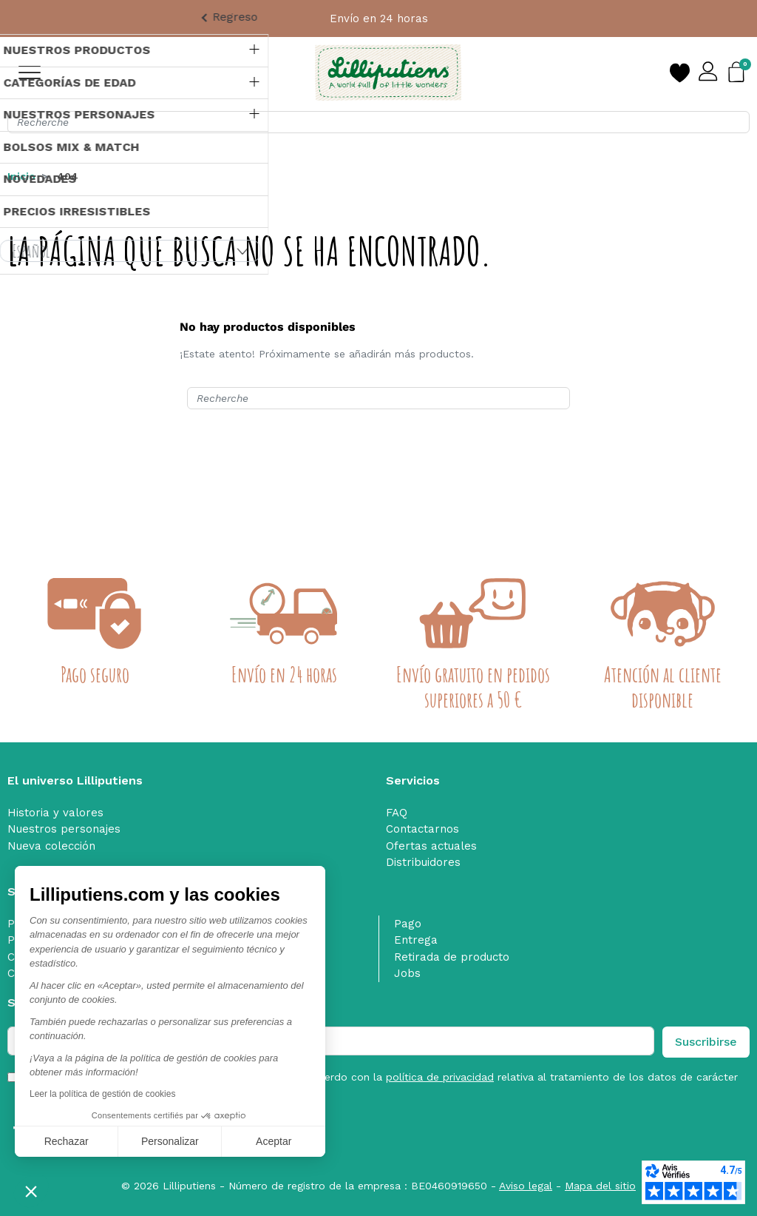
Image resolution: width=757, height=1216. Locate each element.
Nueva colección (51, 846)
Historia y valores (55, 812)
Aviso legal (525, 1186)
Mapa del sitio (600, 1186)
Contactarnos (422, 829)
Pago (407, 923)
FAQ (396, 812)
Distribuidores (423, 862)
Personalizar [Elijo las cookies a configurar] (170, 1141)
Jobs (407, 973)
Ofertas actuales (431, 846)
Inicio (21, 176)
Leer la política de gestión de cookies (102, 1094)
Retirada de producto (451, 957)
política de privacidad (440, 1077)
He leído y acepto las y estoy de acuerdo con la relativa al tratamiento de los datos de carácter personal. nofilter (382, 1084)
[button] (31, 1191)
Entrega (416, 940)
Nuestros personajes (63, 829)
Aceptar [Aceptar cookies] (273, 1141)
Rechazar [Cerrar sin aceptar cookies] (66, 1141)
